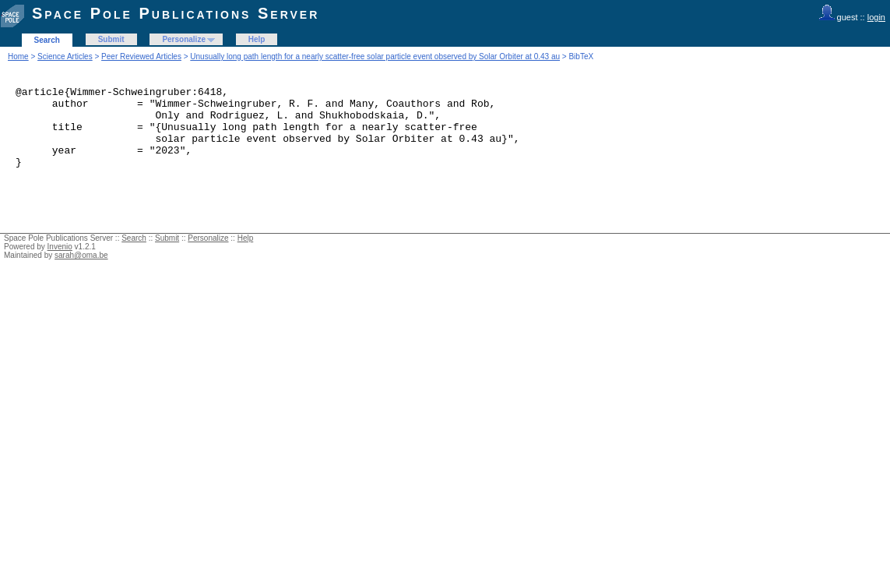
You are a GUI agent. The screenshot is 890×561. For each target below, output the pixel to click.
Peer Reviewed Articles (141, 56)
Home (18, 56)
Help (257, 39)
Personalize (184, 39)
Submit (111, 39)
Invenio (59, 263)
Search (47, 40)
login (876, 17)
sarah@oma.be (81, 271)
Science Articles (65, 56)
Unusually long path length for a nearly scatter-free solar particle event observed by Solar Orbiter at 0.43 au (375, 56)
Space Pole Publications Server (175, 13)
